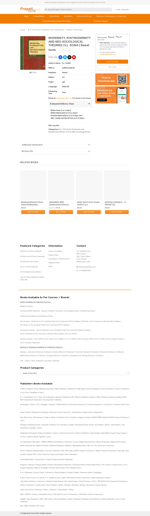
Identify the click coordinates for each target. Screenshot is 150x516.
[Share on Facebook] (60, 57)
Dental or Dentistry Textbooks (52, 311)
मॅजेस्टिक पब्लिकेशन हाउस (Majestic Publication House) (59, 442)
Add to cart (33, 212)
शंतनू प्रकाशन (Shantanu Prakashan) (32, 481)
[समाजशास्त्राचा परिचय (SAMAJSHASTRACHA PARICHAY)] (61, 185)
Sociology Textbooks (51, 361)
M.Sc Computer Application (30, 343)
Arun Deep (25, 392)
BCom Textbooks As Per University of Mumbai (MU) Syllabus (42, 334)
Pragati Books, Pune (119, 465)
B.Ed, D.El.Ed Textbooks (29, 267)
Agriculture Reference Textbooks (40, 352)
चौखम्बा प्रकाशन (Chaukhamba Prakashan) (71, 404)
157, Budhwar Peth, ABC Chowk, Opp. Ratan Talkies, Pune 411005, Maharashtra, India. (84, 256)
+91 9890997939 (84, 270)
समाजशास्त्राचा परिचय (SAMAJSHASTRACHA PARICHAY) (58, 203)
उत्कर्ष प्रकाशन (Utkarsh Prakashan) (91, 494)
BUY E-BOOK (61, 212)
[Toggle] (89, 103)
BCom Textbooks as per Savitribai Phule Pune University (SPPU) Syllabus (63, 330)
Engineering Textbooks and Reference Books (36, 316)
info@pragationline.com (64, 98)
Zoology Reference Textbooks (57, 355)
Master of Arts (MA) (75, 30)
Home (26, 16)
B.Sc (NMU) (59, 339)
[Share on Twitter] (65, 57)
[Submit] (46, 10)
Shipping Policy (54, 263)
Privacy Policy (53, 255)
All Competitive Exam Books (30, 272)
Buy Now (112, 67)
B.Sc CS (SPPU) (71, 339)
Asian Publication (107, 389)
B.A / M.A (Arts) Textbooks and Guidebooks (46, 30)
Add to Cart (112, 61)
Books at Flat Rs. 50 (84, 16)
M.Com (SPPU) (71, 334)
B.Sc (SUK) (49, 339)
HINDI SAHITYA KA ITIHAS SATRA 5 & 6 (88, 203)
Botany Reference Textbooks (63, 352)
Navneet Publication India (54, 451)
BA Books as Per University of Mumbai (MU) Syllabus (101, 321)
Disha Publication (64, 412)
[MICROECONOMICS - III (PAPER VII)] (117, 185)
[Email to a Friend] (69, 57)
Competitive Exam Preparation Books (56, 21)
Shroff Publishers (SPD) (87, 481)
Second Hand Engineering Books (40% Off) (32, 278)
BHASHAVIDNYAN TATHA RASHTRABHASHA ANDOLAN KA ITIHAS (32, 203)
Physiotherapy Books (87, 311)
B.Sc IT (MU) (100, 339)
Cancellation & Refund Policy (59, 259)
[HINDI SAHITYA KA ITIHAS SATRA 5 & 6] (89, 185)
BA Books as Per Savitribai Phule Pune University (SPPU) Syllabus (56, 321)
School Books (54, 16)
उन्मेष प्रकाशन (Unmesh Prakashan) (65, 494)
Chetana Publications (94, 404)
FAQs (50, 266)
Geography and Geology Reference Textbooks (86, 355)
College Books (38, 16)
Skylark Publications (27, 485)
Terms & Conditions (55, 251)
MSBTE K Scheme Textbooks (31, 251)
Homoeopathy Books (71, 311)
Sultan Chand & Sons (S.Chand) (32, 478)
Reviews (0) (57, 151)
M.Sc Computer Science (115, 339)
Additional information (57, 145)
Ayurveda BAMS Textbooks (30, 311)
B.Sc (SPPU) (39, 339)
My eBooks (68, 16)
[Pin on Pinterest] (74, 57)
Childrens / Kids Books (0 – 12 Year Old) (111, 16)
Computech (108, 404)
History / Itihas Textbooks (34, 361)
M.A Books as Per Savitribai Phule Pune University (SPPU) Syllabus (45, 325)
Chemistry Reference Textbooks (86, 352)
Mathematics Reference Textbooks (32, 355)
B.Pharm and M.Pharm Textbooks (32, 256)
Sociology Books (83, 132)
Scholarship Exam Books (29, 261)
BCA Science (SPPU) (86, 339)
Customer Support (101, 21)
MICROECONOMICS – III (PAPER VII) (115, 203)
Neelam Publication (87, 451)
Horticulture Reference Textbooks (112, 352)
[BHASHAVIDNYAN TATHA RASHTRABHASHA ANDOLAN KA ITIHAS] (33, 185)
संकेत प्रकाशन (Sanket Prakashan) (78, 478)
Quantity (52, 50)
